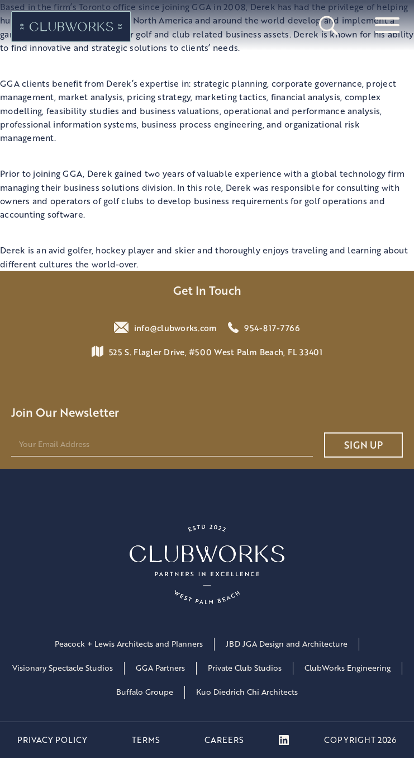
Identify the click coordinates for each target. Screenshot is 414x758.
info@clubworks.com (175, 328)
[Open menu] (387, 26)
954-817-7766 (272, 328)
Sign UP (363, 444)
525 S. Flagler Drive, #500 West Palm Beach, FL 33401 (216, 352)
